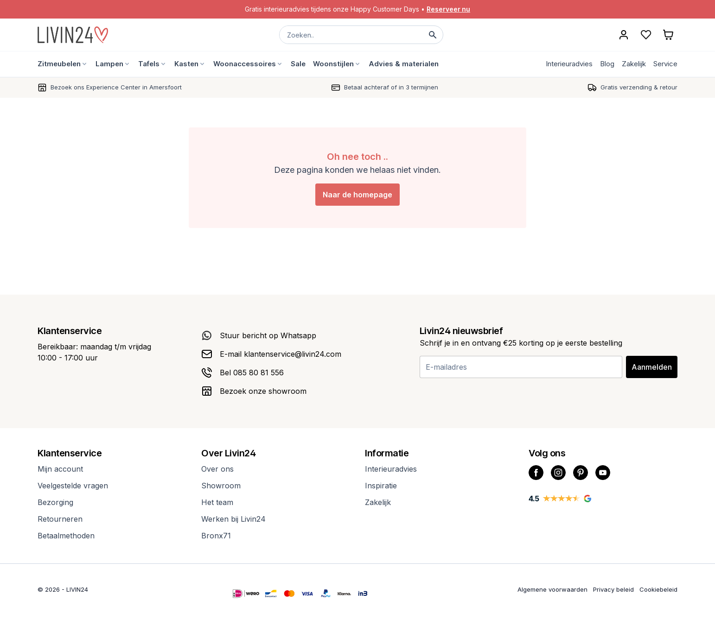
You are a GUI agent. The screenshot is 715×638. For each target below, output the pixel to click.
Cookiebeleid (658, 589)
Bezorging (55, 502)
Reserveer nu (448, 9)
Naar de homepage (357, 194)
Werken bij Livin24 (233, 519)
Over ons (217, 469)
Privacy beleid (613, 589)
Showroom (221, 485)
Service (665, 63)
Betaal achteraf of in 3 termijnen (391, 87)
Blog (607, 63)
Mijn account (60, 469)
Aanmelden (652, 367)
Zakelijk (634, 63)
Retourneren (60, 519)
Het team (217, 502)
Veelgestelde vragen (73, 485)
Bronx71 (216, 535)
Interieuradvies (569, 63)
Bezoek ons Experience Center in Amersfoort (116, 87)
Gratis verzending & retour (638, 87)
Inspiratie (381, 485)
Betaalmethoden (66, 535)
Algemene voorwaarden (552, 589)
